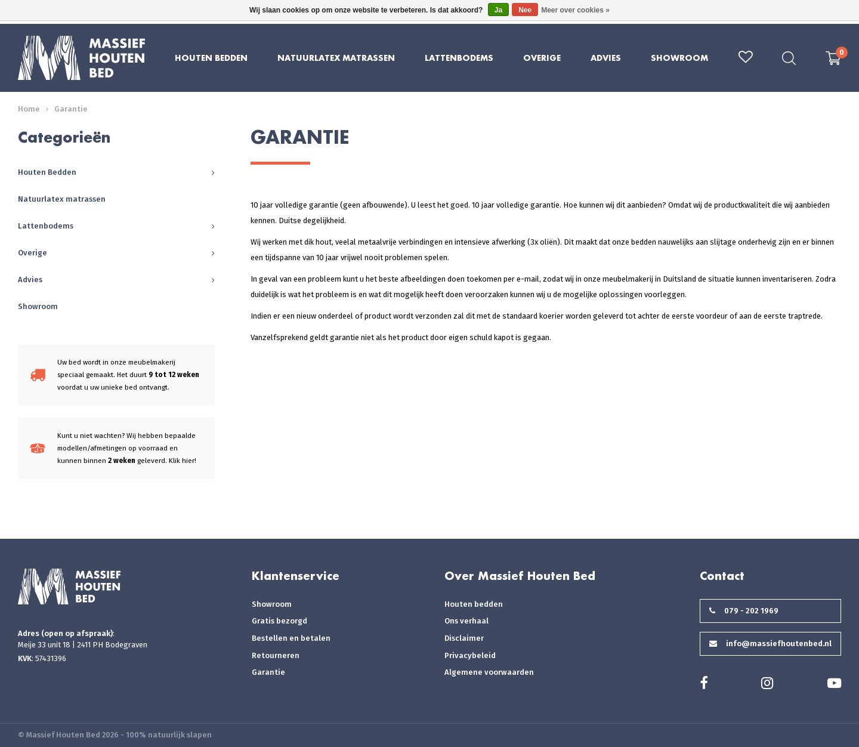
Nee (525, 10)
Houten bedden (473, 604)
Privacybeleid (470, 655)
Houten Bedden (211, 58)
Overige (542, 58)
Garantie (71, 108)
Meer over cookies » (575, 10)
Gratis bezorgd (279, 620)
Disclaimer (464, 638)
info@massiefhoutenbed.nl (770, 643)
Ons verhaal (466, 620)
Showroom (679, 58)
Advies (606, 58)
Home (29, 108)
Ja (498, 10)
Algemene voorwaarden (489, 672)
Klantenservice (295, 576)
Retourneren (275, 655)
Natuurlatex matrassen (336, 58)
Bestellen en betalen (291, 638)
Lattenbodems (459, 58)
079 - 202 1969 (743, 610)
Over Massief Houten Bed (519, 576)
